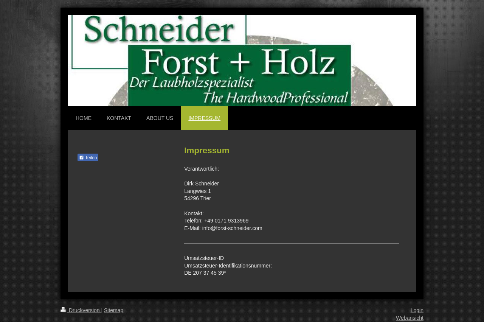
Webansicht (410, 318)
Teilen (88, 157)
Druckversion (80, 310)
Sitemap (113, 310)
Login (417, 310)
